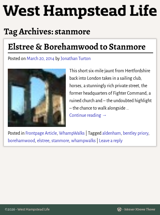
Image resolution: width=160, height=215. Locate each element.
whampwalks (83, 140)
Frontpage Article (41, 133)
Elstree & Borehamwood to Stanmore (77, 47)
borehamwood (21, 140)
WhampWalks (72, 133)
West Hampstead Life (33, 209)
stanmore (60, 140)
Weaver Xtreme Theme (139, 209)
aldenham (111, 133)
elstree (43, 140)
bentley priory (135, 133)
